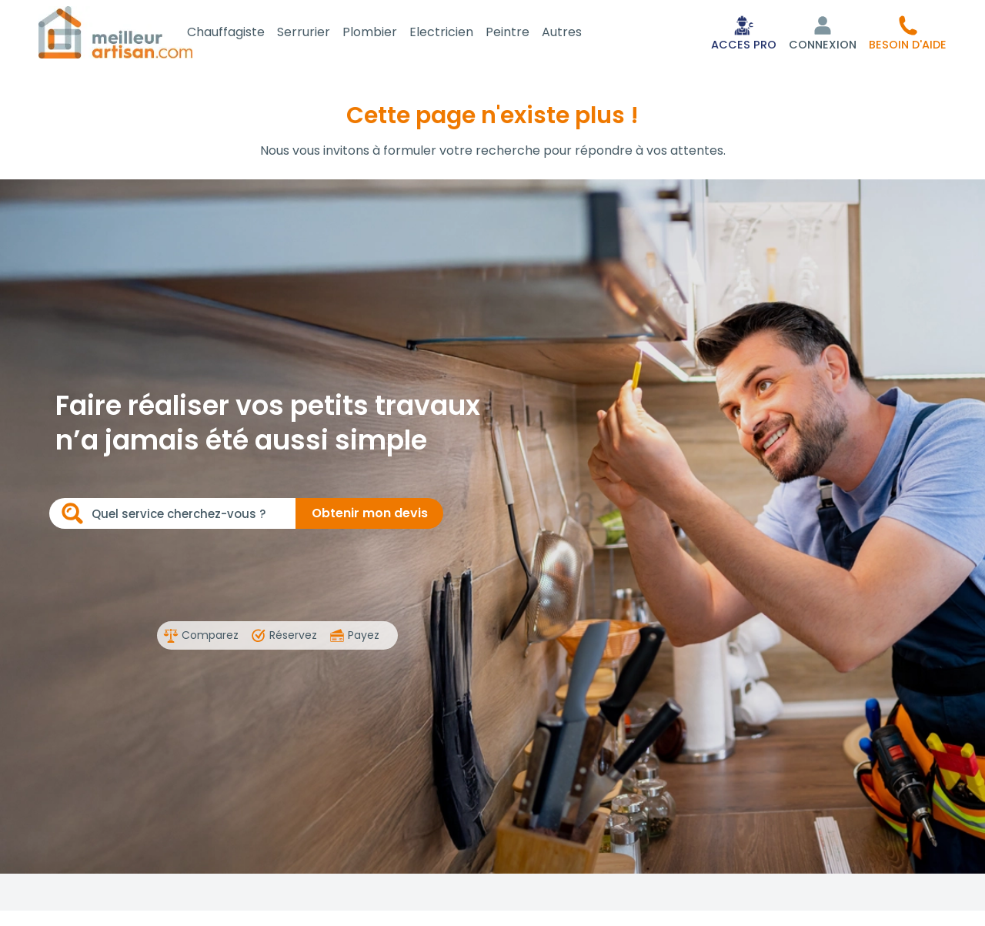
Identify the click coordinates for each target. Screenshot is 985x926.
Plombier (386, 33)
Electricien (458, 33)
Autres (579, 33)
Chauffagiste (243, 33)
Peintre (524, 33)
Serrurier (320, 33)
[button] (908, 34)
